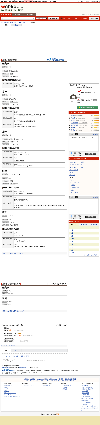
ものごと (17, 115)
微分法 (10, 71)
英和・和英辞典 (19, 1)
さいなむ (72, 172)
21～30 (94, 224)
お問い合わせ (46, 385)
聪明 (15, 158)
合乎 (17, 121)
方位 (11, 222)
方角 (21, 235)
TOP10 (73, 224)
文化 (27, 380)
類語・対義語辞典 (9, 1)
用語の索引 (13, 253)
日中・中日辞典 (6, 14)
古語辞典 (44, 1)
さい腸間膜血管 (74, 187)
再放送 (73, 118)
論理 (25, 115)
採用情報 (65, 389)
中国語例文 (18, 14)
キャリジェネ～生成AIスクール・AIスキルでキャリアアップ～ (89, 407)
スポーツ (47, 380)
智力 (15, 118)
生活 (31, 380)
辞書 (2, 1)
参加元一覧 (22, 367)
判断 (37, 115)
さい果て (72, 185)
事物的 (32, 121)
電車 (46, 379)
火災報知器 (74, 125)
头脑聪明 (17, 160)
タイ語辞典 (85, 400)
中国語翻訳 (30, 14)
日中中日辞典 (28, 1)
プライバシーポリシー (10, 393)
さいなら (72, 175)
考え (31, 115)
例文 (16, 25)
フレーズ (15, 101)
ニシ (17, 233)
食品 (55, 380)
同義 (14, 184)
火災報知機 (74, 123)
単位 (32, 193)
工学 (62, 379)
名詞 (11, 73)
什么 (72, 238)
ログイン (88, 1)
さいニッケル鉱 (74, 182)
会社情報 (65, 387)
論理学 (16, 86)
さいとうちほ (73, 170)
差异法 (16, 71)
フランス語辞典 (86, 396)
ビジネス (26, 379)
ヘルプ (6, 389)
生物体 (16, 193)
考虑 (24, 121)
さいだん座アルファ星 (76, 162)
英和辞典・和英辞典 (87, 389)
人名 (59, 380)
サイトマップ (7, 394)
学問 (74, 379)
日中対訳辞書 (21, 22)
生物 (52, 380)
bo (72, 241)
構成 (21, 193)
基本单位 (25, 200)
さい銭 (71, 190)
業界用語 (32, 379)
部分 (11, 184)
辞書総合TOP (96, 1)
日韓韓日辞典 (37, 1)
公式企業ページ (67, 385)
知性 (15, 112)
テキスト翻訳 (73, 134)
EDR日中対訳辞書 (9, 60)
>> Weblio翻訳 (94, 134)
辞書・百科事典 (69, 380)
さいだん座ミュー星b (76, 167)
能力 (44, 115)
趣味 (42, 380)
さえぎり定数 (73, 192)
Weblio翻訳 (85, 391)
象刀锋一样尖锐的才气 (15, 139)
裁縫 (72, 115)
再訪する (74, 127)
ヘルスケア (37, 380)
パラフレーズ (14, 104)
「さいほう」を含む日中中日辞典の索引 (17, 356)
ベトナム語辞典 (86, 402)
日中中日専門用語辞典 (11, 284)
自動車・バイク (53, 379)
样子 (22, 160)
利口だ (16, 152)
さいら (71, 180)
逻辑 (19, 121)
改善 (72, 252)
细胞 (9, 178)
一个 (15, 241)
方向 (25, 241)
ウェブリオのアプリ (29, 385)
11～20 (84, 224)
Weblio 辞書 (4, 22)
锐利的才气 (12, 99)
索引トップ (6, 253)
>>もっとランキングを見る (91, 255)
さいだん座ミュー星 (75, 165)
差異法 (73, 120)
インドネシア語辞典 (87, 398)
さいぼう (17, 174)
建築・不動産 (68, 379)
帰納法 (31, 86)
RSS (57, 414)
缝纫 (9, 304)
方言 (63, 380)
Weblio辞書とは (8, 385)
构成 (15, 200)
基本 (29, 193)
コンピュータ (40, 379)
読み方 (4, 291)
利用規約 (6, 391)
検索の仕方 (7, 387)
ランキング (20, 253)
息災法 (73, 130)
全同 (12, 76)
